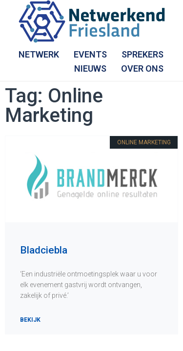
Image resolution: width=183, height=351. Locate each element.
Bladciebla (43, 250)
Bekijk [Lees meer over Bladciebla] (30, 319)
